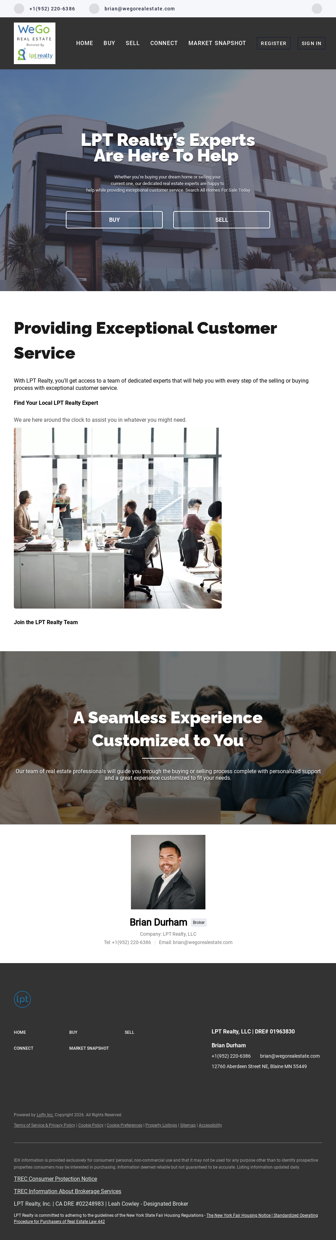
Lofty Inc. (45, 1114)
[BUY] (114, 219)
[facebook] (317, 8)
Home (84, 43)
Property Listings (161, 1125)
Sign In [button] (311, 43)
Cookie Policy (91, 1125)
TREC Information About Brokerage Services (67, 1191)
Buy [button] (109, 43)
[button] (41, 1032)
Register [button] (273, 43)
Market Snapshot (217, 43)
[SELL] (221, 219)
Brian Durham (158, 922)
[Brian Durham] (168, 872)
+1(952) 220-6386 (231, 1056)
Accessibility (210, 1125)
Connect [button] (164, 43)
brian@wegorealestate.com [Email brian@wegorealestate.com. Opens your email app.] (290, 1056)
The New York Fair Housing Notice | (240, 1215)
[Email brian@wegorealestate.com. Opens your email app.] (132, 8)
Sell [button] (133, 43)
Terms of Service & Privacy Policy (44, 1125)
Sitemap (188, 1125)
